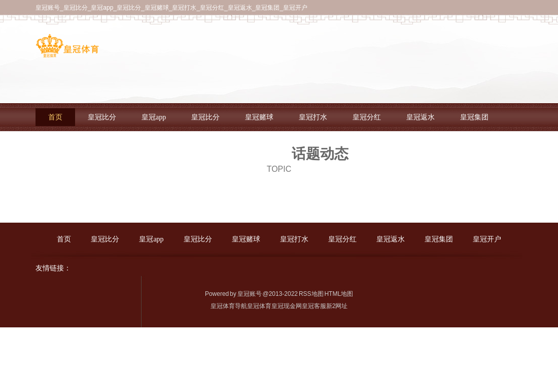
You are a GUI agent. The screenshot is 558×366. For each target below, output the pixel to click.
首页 (55, 117)
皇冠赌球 (259, 117)
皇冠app (154, 117)
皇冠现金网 (286, 306)
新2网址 (337, 306)
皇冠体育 (259, 306)
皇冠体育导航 (229, 306)
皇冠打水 (313, 117)
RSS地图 (311, 293)
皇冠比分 (102, 117)
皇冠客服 (314, 306)
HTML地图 (338, 293)
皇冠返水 (420, 117)
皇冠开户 (487, 239)
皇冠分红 (367, 117)
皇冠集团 (474, 117)
